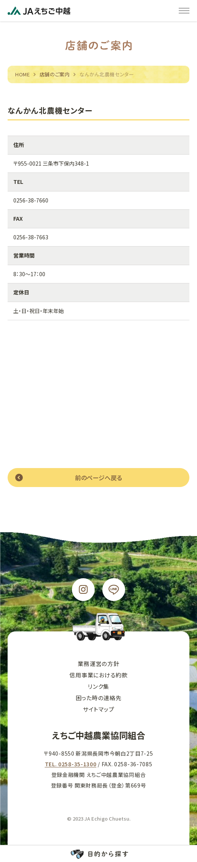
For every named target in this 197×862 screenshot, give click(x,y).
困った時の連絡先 (99, 698)
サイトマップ (98, 709)
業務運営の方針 (98, 663)
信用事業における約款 (98, 675)
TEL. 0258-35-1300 (71, 764)
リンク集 (98, 686)
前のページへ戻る (98, 477)
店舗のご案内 (55, 74)
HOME (22, 74)
